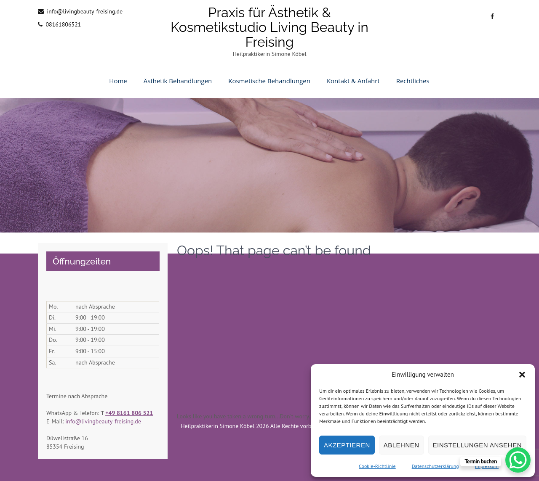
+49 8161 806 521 (129, 413)
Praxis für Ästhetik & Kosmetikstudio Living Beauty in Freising (269, 27)
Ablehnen (401, 445)
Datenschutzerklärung (435, 466)
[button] (522, 374)
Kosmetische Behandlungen (269, 81)
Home (118, 81)
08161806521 (63, 24)
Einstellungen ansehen (477, 445)
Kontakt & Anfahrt (353, 81)
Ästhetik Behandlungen (178, 81)
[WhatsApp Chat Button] (518, 460)
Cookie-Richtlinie (377, 466)
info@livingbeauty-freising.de (85, 11)
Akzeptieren (347, 445)
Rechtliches (413, 81)
